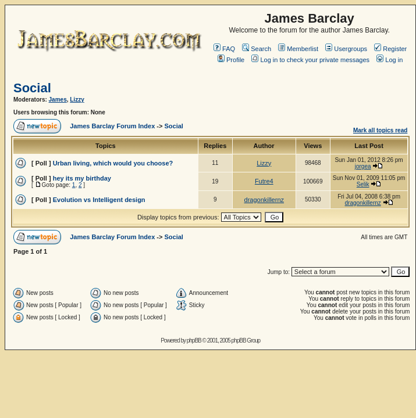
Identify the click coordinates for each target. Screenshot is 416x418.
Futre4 (264, 181)
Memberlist (298, 48)
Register (390, 48)
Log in (389, 59)
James (58, 99)
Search (256, 48)
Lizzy (77, 99)
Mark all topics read (380, 130)
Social (32, 88)
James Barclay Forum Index (112, 125)
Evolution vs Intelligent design (99, 199)
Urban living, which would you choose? (113, 163)
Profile (231, 59)
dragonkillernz (264, 199)
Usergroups (346, 48)
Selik (363, 184)
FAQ (224, 48)
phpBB (194, 340)
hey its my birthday (82, 178)
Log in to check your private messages (310, 59)
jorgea (363, 166)
